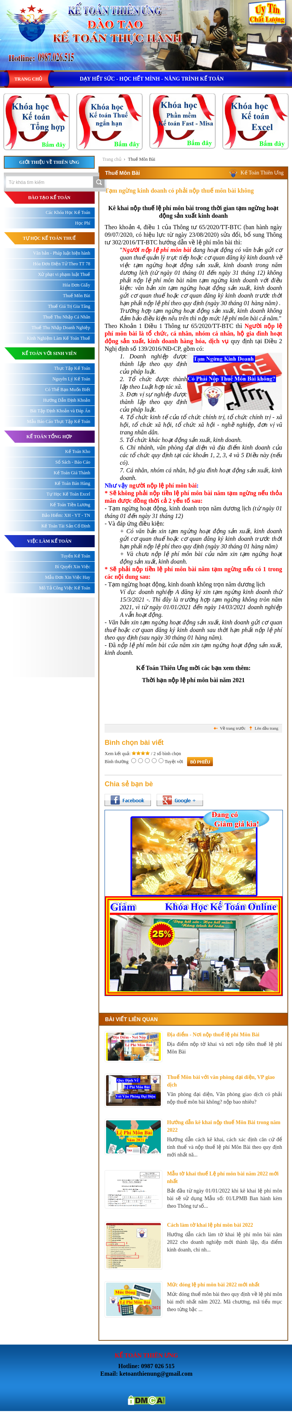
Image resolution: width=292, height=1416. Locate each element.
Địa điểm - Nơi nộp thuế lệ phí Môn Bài (213, 1034)
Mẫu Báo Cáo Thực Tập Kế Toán (58, 421)
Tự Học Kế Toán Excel (68, 494)
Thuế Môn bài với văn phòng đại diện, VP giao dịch (221, 1081)
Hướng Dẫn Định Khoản (66, 400)
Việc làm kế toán (49, 541)
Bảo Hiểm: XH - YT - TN (66, 515)
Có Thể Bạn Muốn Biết (67, 389)
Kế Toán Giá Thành (72, 472)
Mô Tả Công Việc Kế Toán (64, 588)
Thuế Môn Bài (142, 159)
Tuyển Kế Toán (75, 556)
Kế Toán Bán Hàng (72, 483)
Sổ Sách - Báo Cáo (73, 462)
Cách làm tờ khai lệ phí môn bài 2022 (210, 1225)
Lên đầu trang (266, 728)
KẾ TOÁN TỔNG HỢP (49, 436)
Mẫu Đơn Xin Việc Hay (67, 577)
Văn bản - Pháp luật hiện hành (61, 253)
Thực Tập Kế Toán (72, 368)
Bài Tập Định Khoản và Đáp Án (60, 410)
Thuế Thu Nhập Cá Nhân (66, 317)
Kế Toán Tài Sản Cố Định (65, 526)
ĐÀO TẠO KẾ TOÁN (49, 197)
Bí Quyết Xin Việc (72, 566)
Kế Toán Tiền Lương (70, 504)
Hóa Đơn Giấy (76, 285)
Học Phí (82, 223)
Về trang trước (233, 728)
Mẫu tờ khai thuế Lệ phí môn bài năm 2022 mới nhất (222, 1177)
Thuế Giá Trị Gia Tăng (69, 306)
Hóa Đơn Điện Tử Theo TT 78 (61, 263)
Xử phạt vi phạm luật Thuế (64, 274)
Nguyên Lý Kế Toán (71, 379)
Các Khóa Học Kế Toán (68, 212)
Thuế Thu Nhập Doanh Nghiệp (61, 327)
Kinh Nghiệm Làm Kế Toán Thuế (58, 338)
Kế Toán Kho (77, 451)
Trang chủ (111, 159)
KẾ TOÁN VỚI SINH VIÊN (49, 353)
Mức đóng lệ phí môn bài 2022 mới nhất (213, 1285)
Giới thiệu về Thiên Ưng (49, 162)
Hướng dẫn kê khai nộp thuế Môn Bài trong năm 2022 (223, 1126)
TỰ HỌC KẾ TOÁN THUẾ (49, 238)
